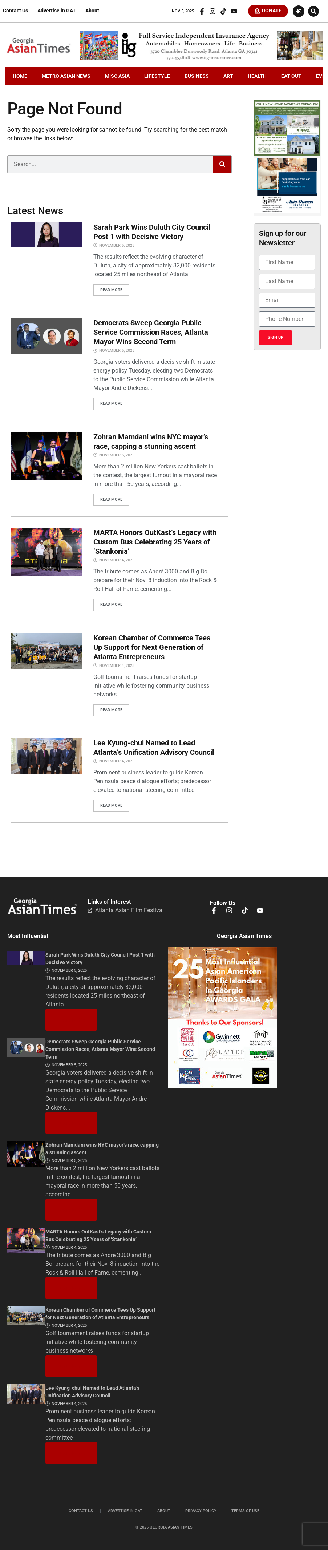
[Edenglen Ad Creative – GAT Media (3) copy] (287, 155)
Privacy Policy (200, 1509)
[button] (313, 11)
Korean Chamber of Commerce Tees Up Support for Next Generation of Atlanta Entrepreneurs (151, 646)
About (92, 11)
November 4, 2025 (116, 559)
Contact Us (15, 11)
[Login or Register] (298, 11)
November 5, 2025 (116, 246)
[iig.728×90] (201, 60)
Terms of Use (245, 1509)
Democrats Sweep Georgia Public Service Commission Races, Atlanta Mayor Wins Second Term (150, 333)
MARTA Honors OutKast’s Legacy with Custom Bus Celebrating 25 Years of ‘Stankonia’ (154, 541)
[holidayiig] (287, 213)
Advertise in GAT (56, 11)
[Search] (222, 165)
